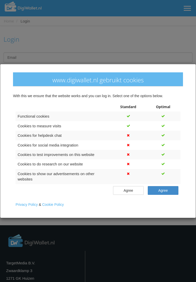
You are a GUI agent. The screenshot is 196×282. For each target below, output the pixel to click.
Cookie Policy (53, 204)
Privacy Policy (27, 204)
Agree (128, 190)
